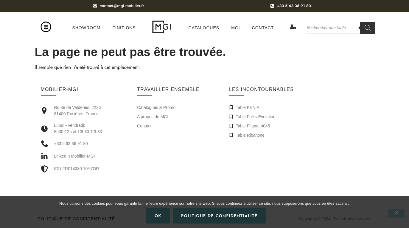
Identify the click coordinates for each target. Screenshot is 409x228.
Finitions (124, 27)
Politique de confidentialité (219, 216)
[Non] (396, 213)
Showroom (86, 27)
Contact (263, 27)
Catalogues (204, 27)
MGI (235, 27)
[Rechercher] (367, 28)
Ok (158, 216)
